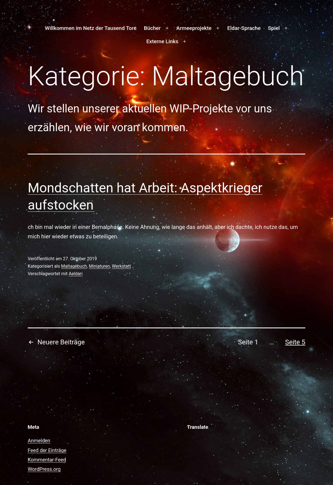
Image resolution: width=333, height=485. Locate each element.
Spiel (273, 28)
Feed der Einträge (47, 450)
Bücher (152, 28)
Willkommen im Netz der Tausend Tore (90, 28)
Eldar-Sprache (244, 28)
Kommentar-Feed (47, 460)
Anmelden (39, 440)
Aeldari (76, 273)
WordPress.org (44, 469)
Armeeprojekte (194, 28)
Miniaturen (99, 266)
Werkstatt (121, 266)
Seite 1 (248, 342)
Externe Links (162, 41)
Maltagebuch (74, 266)
